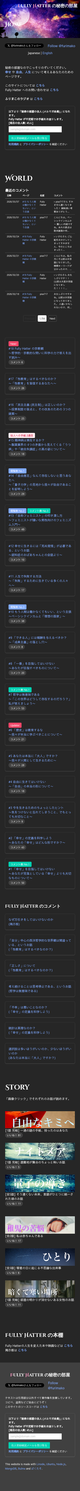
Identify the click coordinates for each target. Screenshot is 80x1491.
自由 (19, 72)
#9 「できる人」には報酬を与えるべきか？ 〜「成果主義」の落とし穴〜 (38, 639)
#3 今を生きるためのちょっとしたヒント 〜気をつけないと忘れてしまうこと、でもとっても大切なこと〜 (40, 812)
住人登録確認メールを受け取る (29, 138)
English (47, 53)
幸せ (8, 72)
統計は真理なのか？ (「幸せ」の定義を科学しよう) (29, 1030)
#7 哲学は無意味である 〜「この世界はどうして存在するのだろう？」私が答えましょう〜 (40, 698)
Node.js (60, 1464)
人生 (28, 72)
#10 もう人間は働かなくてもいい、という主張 (29, 206)
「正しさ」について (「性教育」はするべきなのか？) (31, 967)
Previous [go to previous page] (30, 318)
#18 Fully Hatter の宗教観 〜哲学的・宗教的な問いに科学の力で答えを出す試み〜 (40, 352)
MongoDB (10, 1468)
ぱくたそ (36, 1468)
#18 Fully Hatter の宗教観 (29, 240)
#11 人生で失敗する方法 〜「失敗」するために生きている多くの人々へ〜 (38, 580)
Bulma (21, 1468)
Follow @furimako (61, 45)
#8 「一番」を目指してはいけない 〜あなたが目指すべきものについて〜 (34, 665)
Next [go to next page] (52, 318)
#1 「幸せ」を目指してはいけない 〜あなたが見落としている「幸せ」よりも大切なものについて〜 (40, 873)
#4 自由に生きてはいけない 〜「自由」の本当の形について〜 (31, 784)
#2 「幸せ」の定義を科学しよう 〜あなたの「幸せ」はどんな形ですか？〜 (37, 840)
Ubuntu (50, 1464)
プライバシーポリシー (35, 144)
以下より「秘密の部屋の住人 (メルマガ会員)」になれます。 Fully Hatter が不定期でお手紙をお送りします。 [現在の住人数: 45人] (39, 117)
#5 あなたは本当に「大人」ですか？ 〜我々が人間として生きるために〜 (33, 758)
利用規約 (14, 144)
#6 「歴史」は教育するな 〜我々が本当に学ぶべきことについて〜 (35, 732)
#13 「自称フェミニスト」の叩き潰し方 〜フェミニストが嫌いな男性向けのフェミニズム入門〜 (40, 520)
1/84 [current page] (42, 318)
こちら (40, 85)
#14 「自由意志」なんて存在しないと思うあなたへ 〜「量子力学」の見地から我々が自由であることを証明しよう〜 (40, 482)
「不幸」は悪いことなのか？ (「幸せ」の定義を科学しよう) (29, 1009)
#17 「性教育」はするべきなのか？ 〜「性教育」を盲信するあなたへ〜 (32, 381)
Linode (40, 1464)
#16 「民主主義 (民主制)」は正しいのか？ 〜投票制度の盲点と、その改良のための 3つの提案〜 (40, 409)
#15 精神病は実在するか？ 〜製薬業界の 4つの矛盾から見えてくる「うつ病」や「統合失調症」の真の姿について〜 (40, 444)
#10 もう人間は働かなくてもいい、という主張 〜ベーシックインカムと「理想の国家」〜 (40, 614)
